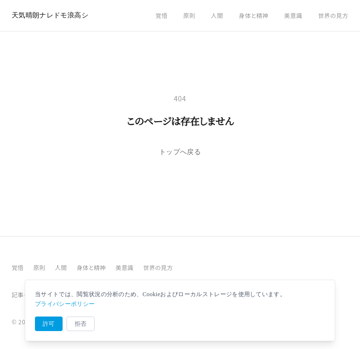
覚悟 (161, 15)
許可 (49, 323)
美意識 (293, 15)
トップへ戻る (180, 152)
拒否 (81, 323)
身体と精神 (254, 15)
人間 (217, 15)
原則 (189, 15)
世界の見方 (333, 15)
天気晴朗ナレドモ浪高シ (50, 15)
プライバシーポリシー (65, 304)
